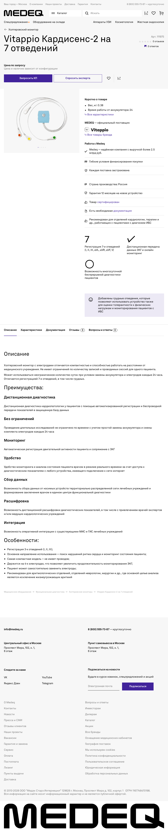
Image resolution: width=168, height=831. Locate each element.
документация (122, 211)
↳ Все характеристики (99, 114)
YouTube (47, 677)
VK (5, 677)
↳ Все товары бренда (98, 135)
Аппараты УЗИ (102, 22)
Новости (9, 714)
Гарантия (83, 4)
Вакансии (10, 738)
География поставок (98, 744)
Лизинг (8, 767)
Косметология (124, 22)
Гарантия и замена (16, 744)
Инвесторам (93, 708)
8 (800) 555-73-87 (136, 4)
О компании (36, 4)
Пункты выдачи (14, 773)
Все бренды (92, 732)
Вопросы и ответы (96, 702)
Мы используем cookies (100, 750)
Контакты (96, 4)
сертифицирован (108, 202)
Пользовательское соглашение (104, 762)
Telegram (47, 683)
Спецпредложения (16, 22)
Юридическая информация (102, 767)
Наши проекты (53, 4)
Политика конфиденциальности (105, 756)
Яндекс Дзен (12, 683)
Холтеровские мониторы (80, 592)
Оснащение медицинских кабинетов (108, 738)
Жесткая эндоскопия (150, 22)
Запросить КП (28, 78)
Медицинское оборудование (17, 592)
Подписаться (137, 686)
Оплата (8, 756)
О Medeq (9, 702)
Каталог (90, 720)
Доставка (69, 4)
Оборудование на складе (49, 22)
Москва (15, 4)
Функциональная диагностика (49, 592)
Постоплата (11, 762)
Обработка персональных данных (106, 773)
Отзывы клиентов (15, 726)
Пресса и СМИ (13, 720)
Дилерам (91, 714)
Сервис (8, 750)
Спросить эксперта (77, 78)
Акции (89, 726)
